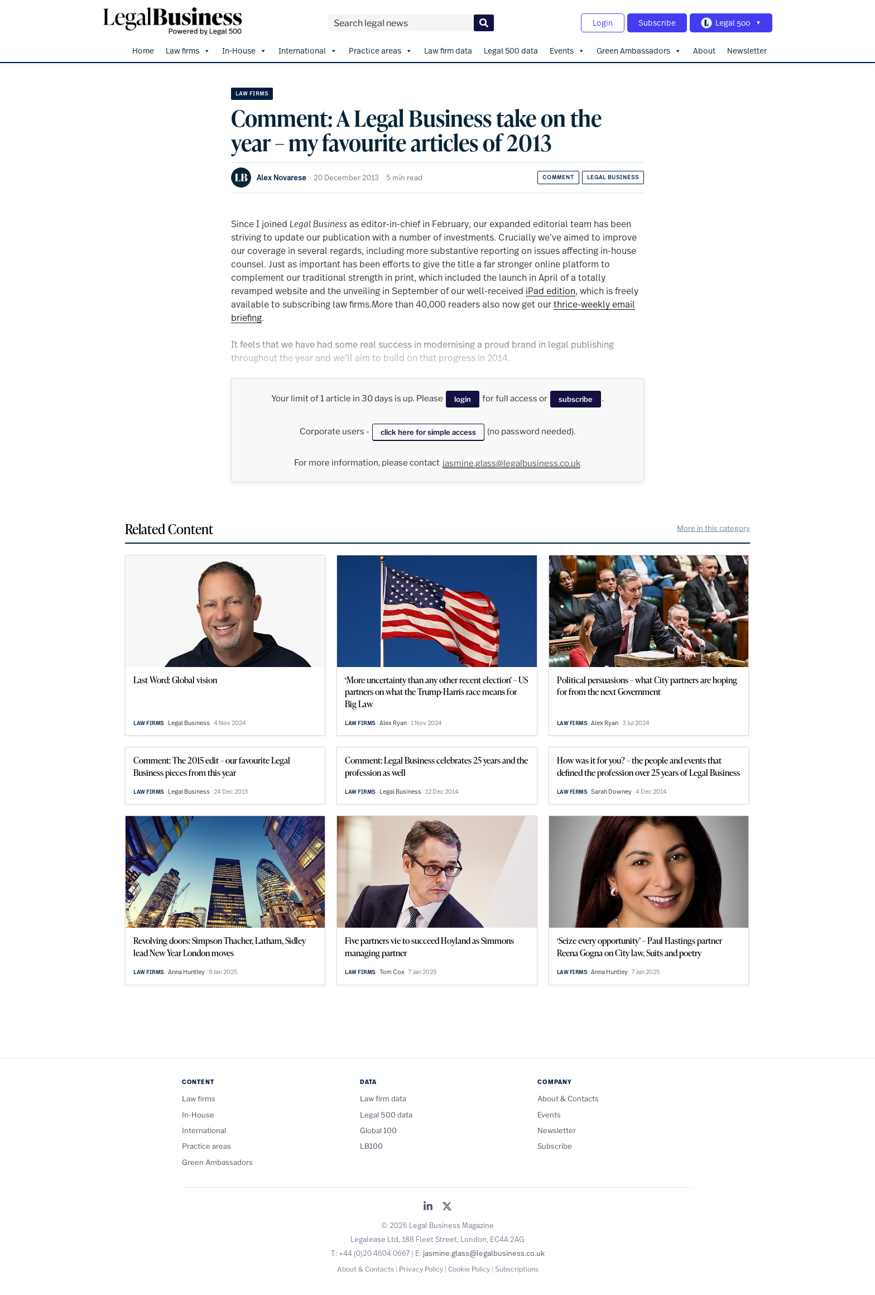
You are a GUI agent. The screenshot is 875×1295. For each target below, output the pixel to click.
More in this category (713, 528)
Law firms (188, 51)
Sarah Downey (611, 791)
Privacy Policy (421, 1269)
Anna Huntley (186, 972)
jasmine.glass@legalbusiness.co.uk (511, 463)
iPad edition (550, 290)
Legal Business (613, 177)
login (462, 399)
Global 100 (378, 1130)
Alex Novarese (281, 177)
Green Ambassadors (639, 51)
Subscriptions (517, 1269)
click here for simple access (428, 432)
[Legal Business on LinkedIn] (428, 1207)
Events (567, 51)
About (704, 50)
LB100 (371, 1145)
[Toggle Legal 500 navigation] (731, 22)
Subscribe (657, 22)
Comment (558, 177)
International (307, 51)
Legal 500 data (511, 50)
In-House (244, 51)
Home (143, 50)
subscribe (576, 399)
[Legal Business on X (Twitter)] (447, 1207)
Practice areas (380, 51)
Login (603, 22)
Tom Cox (392, 972)
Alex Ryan (393, 723)
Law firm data (448, 50)
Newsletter (747, 50)
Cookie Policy (469, 1269)
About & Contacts (568, 1098)
